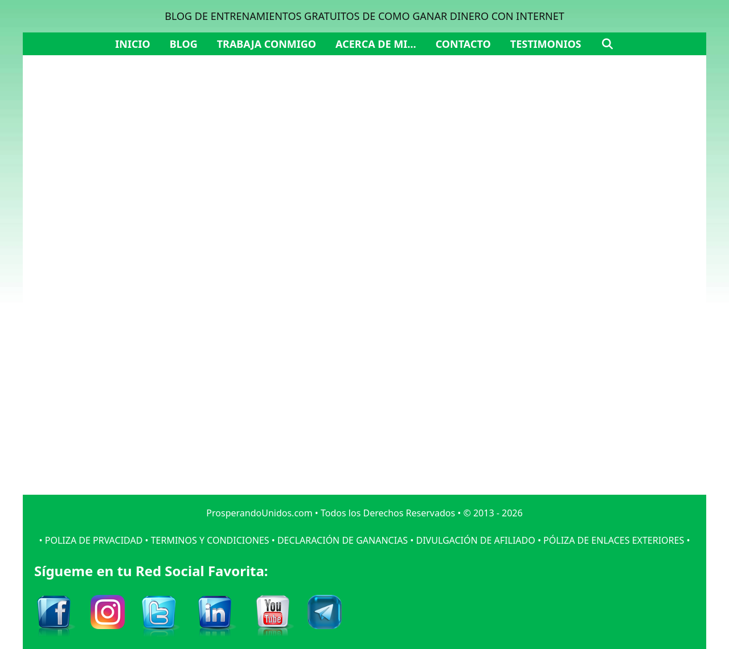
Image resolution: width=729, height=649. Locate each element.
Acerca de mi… (375, 44)
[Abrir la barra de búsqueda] (607, 43)
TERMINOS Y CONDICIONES (210, 540)
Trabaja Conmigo (266, 44)
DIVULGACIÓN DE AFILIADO (475, 540)
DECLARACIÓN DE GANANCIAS (342, 540)
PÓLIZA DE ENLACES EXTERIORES (613, 540)
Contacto (463, 44)
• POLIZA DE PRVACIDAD (91, 540)
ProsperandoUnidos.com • (263, 513)
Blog (184, 44)
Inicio (132, 44)
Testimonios (545, 44)
